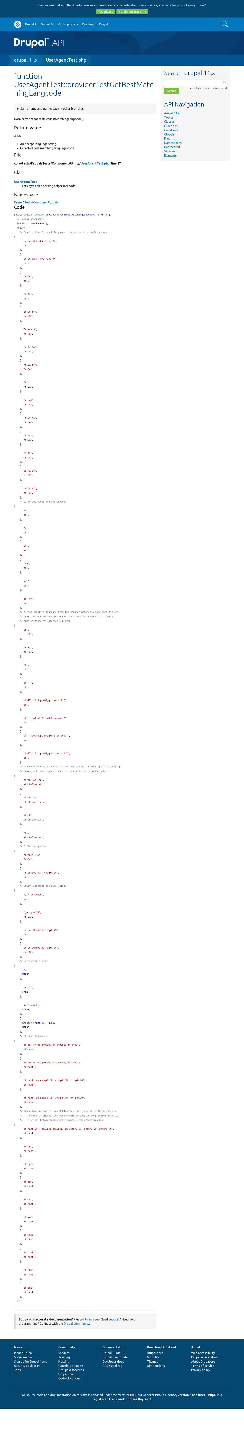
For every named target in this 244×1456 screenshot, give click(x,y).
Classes (169, 121)
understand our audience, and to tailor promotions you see (164, 5)
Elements (170, 155)
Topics (168, 117)
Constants (171, 130)
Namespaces (173, 142)
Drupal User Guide (115, 1404)
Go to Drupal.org (17, 24)
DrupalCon (65, 1421)
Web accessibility (203, 1400)
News (18, 1394)
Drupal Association (204, 1404)
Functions (171, 126)
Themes (152, 1409)
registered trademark (108, 1446)
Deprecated (172, 147)
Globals (169, 134)
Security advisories (27, 1413)
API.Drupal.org (112, 1413)
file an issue (91, 1366)
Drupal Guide (111, 1400)
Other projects (68, 24)
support (114, 1366)
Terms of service (202, 1413)
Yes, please (105, 11)
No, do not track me (132, 11)
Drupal (212, 1442)
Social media (23, 1404)
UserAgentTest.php (66, 60)
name (37, 1058)
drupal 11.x (25, 60)
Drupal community (76, 1371)
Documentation (114, 1394)
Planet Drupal (23, 1400)
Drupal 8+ (47, 24)
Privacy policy (200, 1417)
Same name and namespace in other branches (52, 108)
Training (64, 1404)
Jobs (17, 1417)
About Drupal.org (203, 1409)
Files (167, 138)
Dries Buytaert (140, 1446)
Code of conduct (70, 1425)
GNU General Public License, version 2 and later (170, 1442)
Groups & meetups (71, 1417)
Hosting (63, 1409)
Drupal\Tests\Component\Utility (36, 202)
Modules (153, 1404)
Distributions (156, 1413)
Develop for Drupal (95, 24)
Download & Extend (161, 1394)
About (196, 1394)
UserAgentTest (25, 181)
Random (40, 224)
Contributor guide (70, 1413)
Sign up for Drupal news (30, 1409)
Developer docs (113, 1409)
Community (66, 1394)
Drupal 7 (30, 24)
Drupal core (155, 1400)
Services (169, 151)
